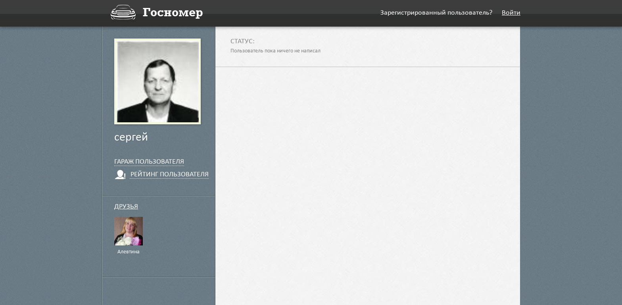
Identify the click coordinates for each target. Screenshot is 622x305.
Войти (511, 13)
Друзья (126, 207)
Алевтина (128, 252)
